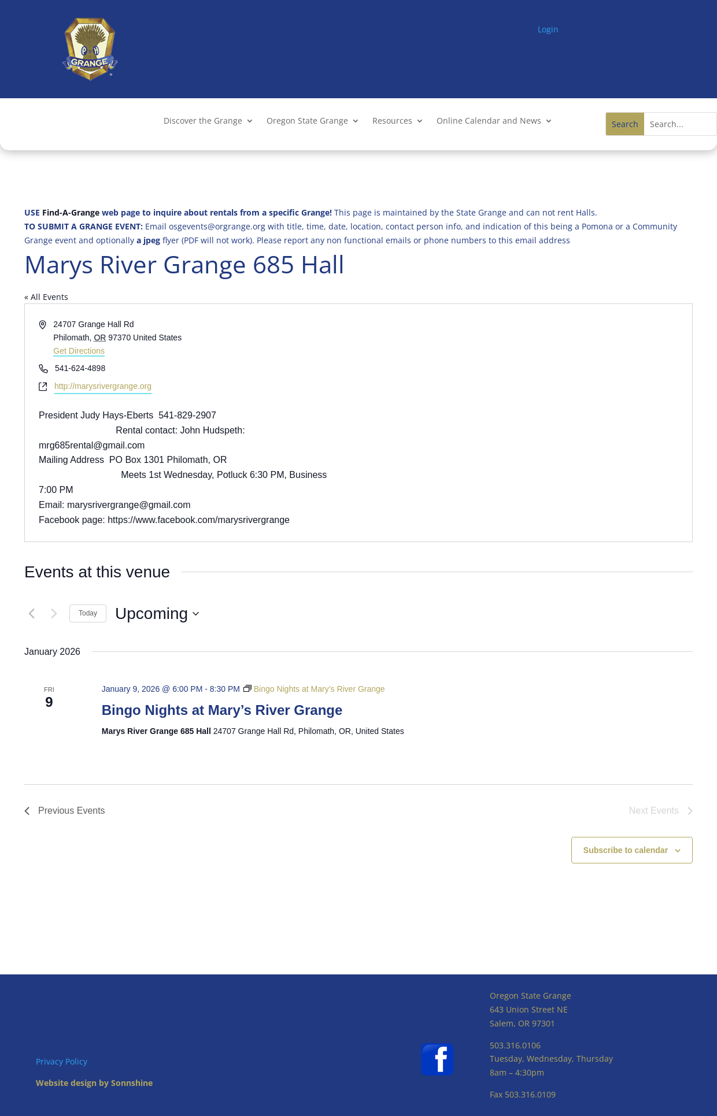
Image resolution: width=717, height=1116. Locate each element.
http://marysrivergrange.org (102, 386)
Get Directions (79, 350)
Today (88, 613)
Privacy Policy (61, 1061)
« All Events (46, 296)
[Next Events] (54, 614)
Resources (392, 121)
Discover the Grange (203, 121)
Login (548, 29)
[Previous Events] (31, 614)
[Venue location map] (524, 423)
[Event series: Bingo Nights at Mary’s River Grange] (314, 689)
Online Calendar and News (489, 121)
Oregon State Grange (307, 121)
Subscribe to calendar (625, 850)
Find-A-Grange (70, 212)
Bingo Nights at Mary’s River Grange (222, 710)
